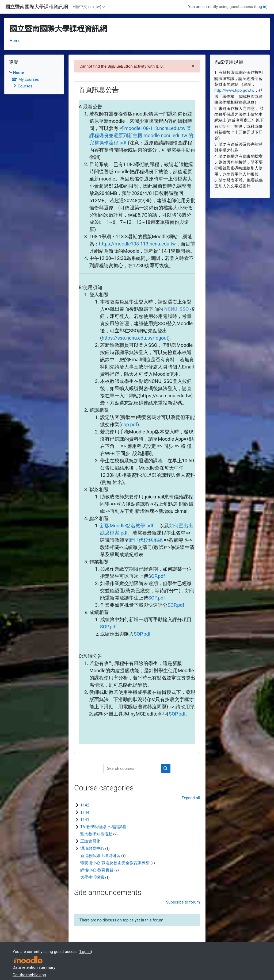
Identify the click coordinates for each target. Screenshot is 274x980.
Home (15, 40)
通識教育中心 (92, 848)
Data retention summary (34, 967)
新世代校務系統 (146, 540)
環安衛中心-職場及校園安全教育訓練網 (115, 862)
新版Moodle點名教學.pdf (127, 525)
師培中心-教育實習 (96, 870)
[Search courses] (132, 768)
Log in (260, 6)
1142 (84, 805)
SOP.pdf (156, 576)
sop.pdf (129, 424)
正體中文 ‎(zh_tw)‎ (86, 6)
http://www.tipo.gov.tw (234, 90)
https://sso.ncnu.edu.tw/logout (135, 338)
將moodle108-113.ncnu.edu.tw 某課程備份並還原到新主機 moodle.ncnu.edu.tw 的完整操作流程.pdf (141, 135)
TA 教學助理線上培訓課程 (103, 826)
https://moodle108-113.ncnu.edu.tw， (140, 244)
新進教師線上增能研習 (100, 855)
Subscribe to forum (183, 902)
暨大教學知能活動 (96, 834)
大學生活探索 (92, 877)
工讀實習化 (90, 841)
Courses (25, 86)
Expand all (191, 797)
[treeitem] (34, 79)
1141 (84, 819)
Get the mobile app (29, 975)
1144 (84, 812)
